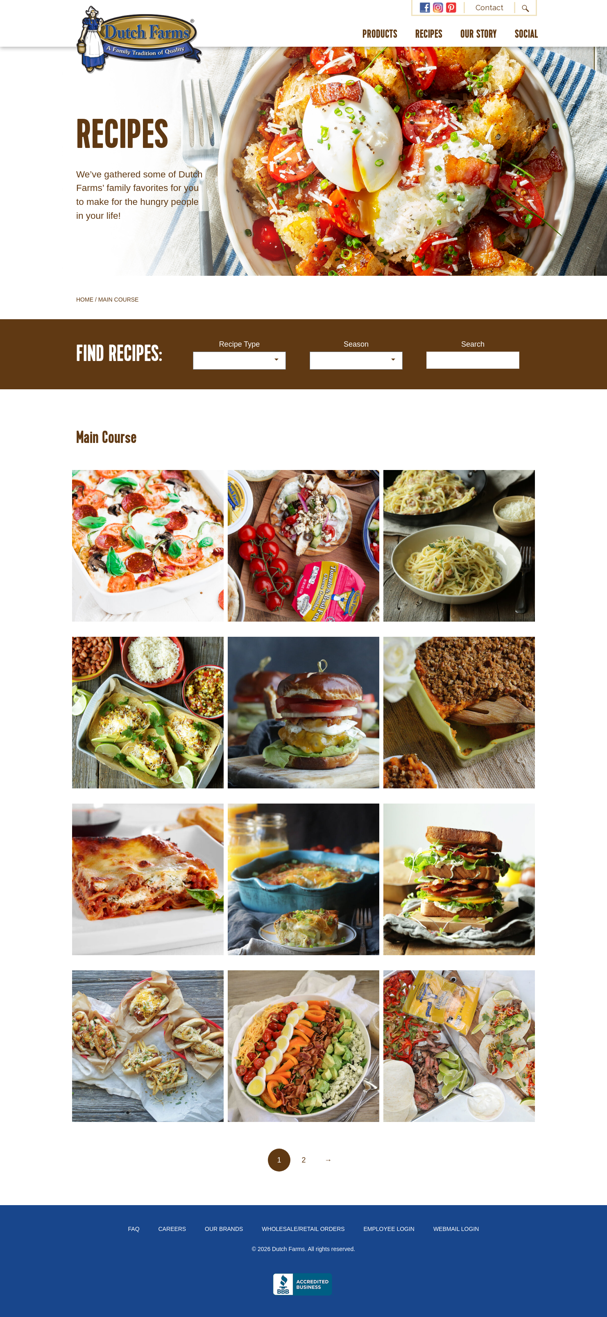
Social (526, 35)
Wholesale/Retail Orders (303, 1229)
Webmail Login (456, 1229)
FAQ (134, 1229)
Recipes (428, 35)
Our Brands (224, 1229)
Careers (172, 1229)
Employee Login (389, 1229)
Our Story (478, 35)
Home (84, 299)
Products (379, 35)
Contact (489, 7)
